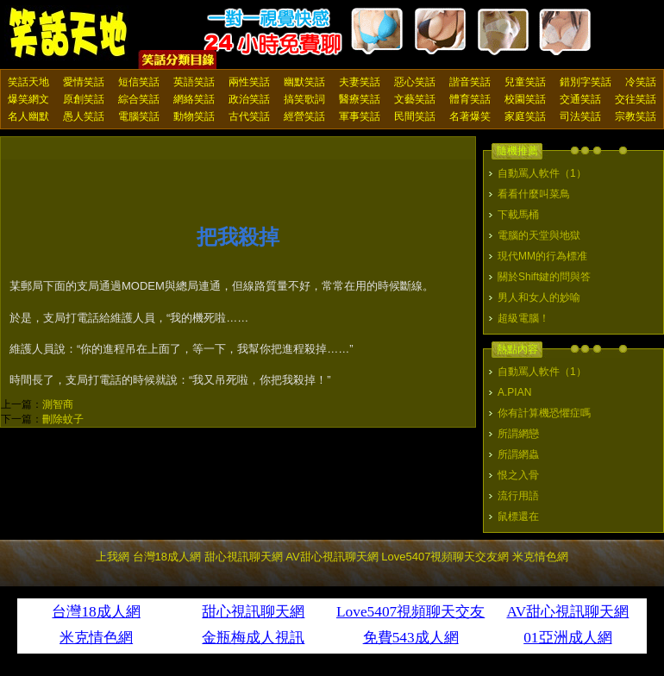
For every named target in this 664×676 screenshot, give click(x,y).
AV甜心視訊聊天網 (331, 556)
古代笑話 (249, 116)
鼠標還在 (518, 516)
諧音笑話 (470, 82)
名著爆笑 (470, 116)
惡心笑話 (414, 82)
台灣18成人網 (167, 556)
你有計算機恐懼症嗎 (544, 413)
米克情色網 (540, 556)
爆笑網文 (28, 99)
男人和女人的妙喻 (539, 297)
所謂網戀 (518, 434)
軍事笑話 (359, 116)
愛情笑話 (83, 82)
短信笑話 (139, 82)
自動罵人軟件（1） (542, 173)
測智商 (57, 404)
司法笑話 (580, 116)
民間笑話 (414, 116)
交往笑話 (635, 99)
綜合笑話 (139, 99)
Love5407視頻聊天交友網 (445, 556)
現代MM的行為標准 (542, 256)
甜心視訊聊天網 (243, 556)
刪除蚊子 (63, 419)
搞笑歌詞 (304, 99)
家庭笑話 (525, 116)
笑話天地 (28, 82)
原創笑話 (83, 99)
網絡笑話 (194, 99)
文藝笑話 (414, 99)
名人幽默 (28, 116)
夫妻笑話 (359, 82)
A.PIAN (514, 392)
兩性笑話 (249, 82)
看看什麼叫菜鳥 (534, 194)
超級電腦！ (523, 318)
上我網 (112, 556)
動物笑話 (194, 116)
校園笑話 (525, 99)
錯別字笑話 (585, 82)
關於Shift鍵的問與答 (544, 277)
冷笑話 (640, 82)
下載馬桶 (518, 215)
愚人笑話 (83, 116)
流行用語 (518, 496)
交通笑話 (580, 99)
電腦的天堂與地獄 (539, 235)
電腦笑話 (139, 116)
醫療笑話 (359, 99)
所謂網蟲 (518, 454)
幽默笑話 (304, 82)
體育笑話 (470, 99)
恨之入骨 (518, 475)
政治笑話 (249, 99)
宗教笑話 (635, 116)
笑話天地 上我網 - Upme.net (69, 33)
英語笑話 (194, 82)
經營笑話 (304, 116)
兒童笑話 (525, 82)
